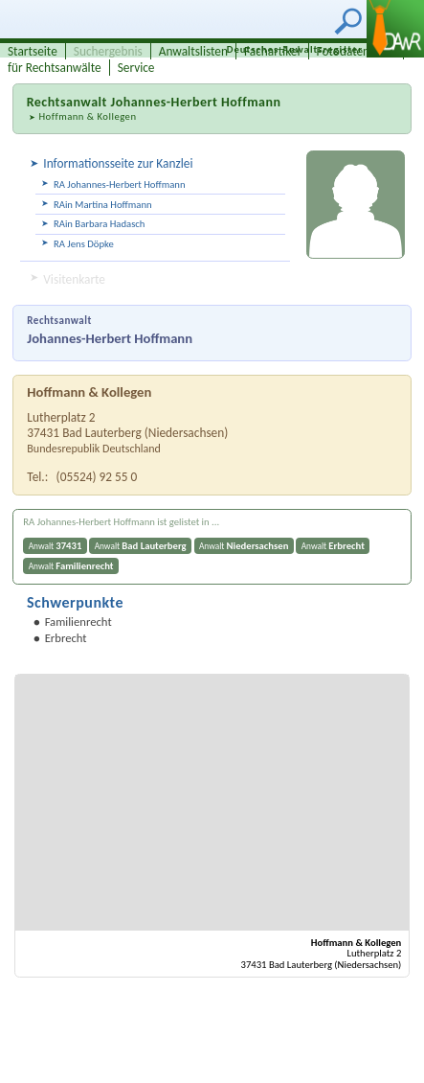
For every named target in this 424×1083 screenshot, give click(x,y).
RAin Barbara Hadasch (99, 224)
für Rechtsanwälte (54, 67)
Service (136, 67)
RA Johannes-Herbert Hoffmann (120, 184)
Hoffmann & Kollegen (87, 116)
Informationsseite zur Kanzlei (117, 163)
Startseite (32, 51)
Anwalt (55, 546)
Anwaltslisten (193, 51)
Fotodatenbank (356, 51)
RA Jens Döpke (84, 244)
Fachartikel (272, 51)
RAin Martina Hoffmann (103, 204)
